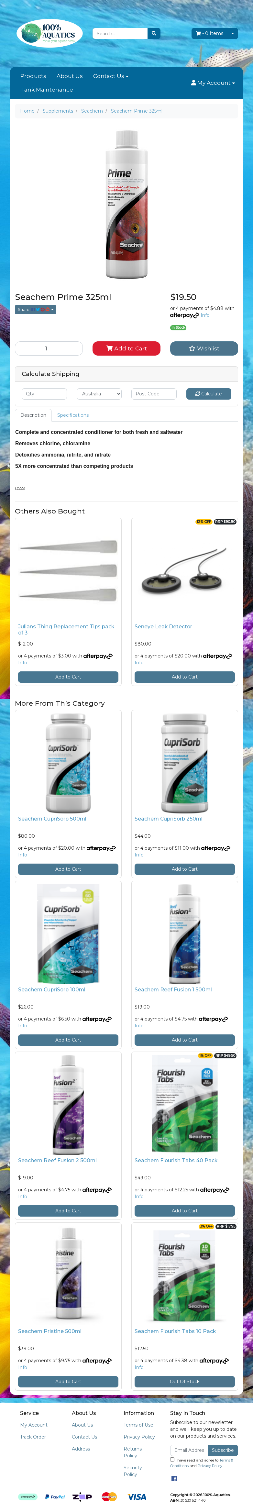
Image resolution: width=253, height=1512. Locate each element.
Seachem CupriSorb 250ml (169, 819)
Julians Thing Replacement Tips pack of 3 (66, 630)
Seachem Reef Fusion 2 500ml (57, 1160)
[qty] (44, 394)
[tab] (33, 415)
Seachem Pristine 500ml (50, 1331)
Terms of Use (138, 1425)
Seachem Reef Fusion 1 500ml (173, 990)
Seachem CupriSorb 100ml (51, 990)
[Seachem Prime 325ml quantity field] (49, 348)
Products (33, 76)
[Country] (99, 394)
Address (81, 1449)
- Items (209, 33)
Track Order (33, 1437)
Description (33, 415)
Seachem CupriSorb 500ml (52, 819)
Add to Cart (126, 348)
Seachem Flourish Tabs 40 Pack (176, 1160)
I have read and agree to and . (201, 1462)
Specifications (73, 415)
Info (205, 315)
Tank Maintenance (46, 89)
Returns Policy (133, 1452)
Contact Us (108, 76)
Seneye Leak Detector (163, 627)
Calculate (208, 394)
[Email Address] (189, 1450)
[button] (213, 83)
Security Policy (133, 1471)
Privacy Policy (139, 1437)
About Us (70, 76)
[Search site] (154, 33)
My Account (34, 1425)
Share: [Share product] (34, 309)
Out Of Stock (185, 1382)
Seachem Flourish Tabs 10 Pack (175, 1331)
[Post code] (154, 394)
